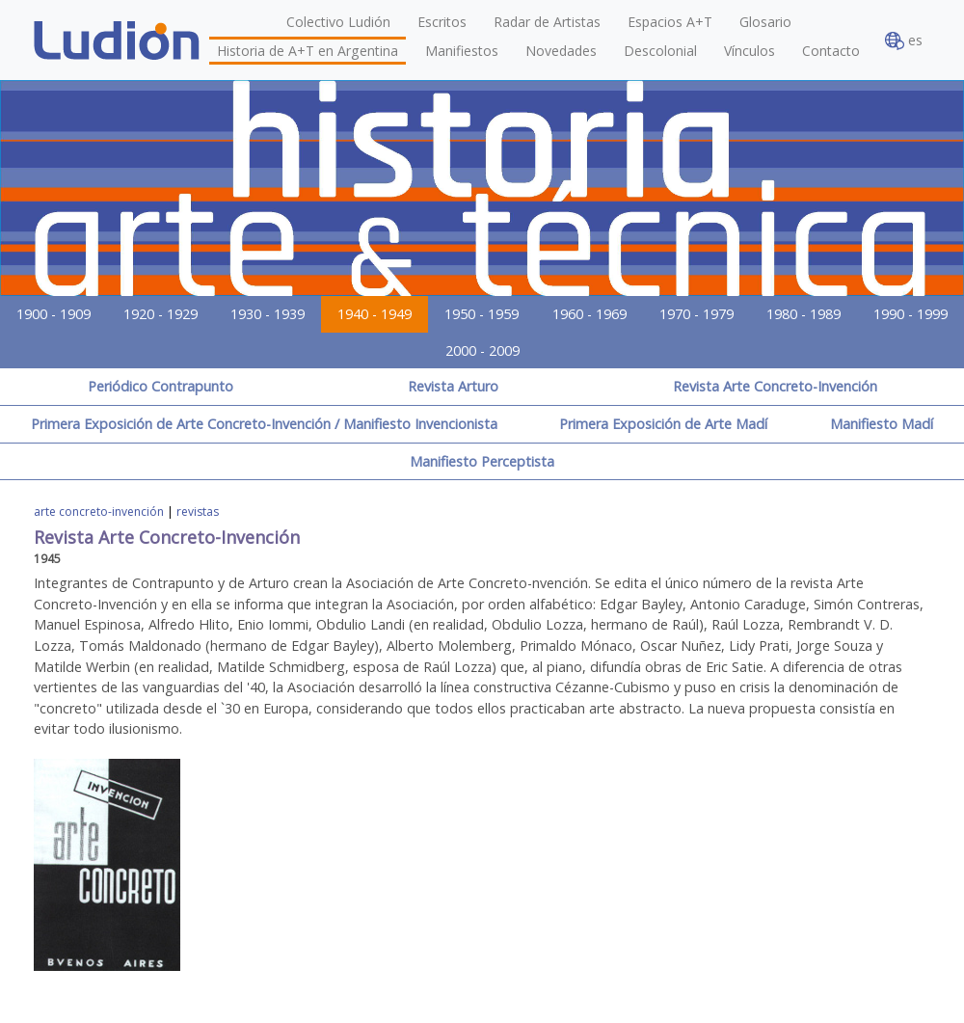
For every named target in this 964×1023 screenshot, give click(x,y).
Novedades (561, 50)
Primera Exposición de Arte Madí (663, 424)
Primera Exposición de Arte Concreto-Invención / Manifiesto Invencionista (264, 424)
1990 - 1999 (910, 314)
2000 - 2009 (482, 350)
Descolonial (660, 50)
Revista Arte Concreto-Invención (775, 386)
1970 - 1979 (696, 314)
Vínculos (749, 50)
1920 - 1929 (160, 314)
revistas (197, 511)
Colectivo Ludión (338, 22)
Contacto (831, 50)
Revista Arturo (453, 386)
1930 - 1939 (267, 314)
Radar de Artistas (547, 22)
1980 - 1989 (803, 314)
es (904, 41)
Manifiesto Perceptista (482, 461)
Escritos (442, 22)
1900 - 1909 (53, 314)
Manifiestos (461, 50)
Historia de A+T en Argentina (307, 50)
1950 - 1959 (481, 314)
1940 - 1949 (374, 314)
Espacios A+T (670, 22)
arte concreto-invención (99, 511)
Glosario (765, 22)
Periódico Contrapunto (160, 386)
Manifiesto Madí (881, 424)
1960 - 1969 (589, 314)
